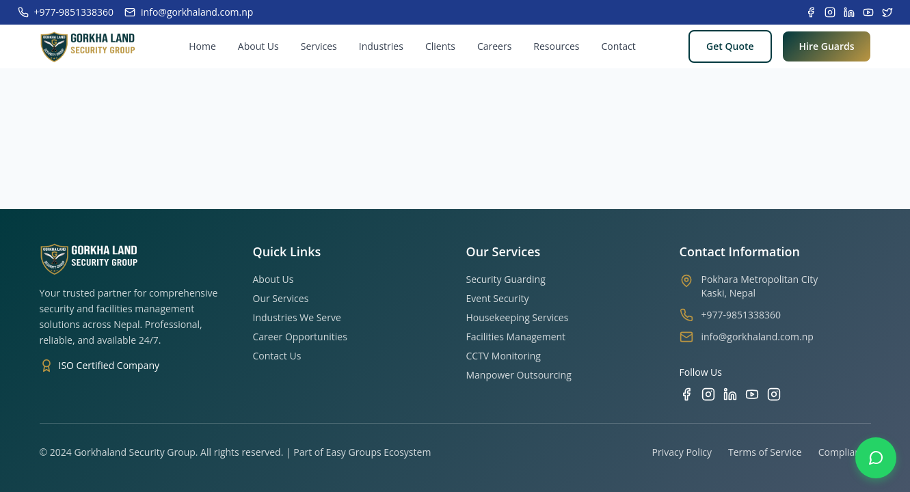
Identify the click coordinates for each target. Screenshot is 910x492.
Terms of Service (765, 452)
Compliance (844, 452)
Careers (494, 46)
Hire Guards (827, 46)
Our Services (281, 298)
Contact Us (277, 355)
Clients (440, 46)
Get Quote (729, 46)
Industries (381, 46)
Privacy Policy (682, 452)
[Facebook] (686, 394)
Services (319, 46)
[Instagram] (708, 394)
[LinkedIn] (730, 394)
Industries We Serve (297, 317)
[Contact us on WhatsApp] (875, 457)
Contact (618, 46)
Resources (556, 46)
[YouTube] (752, 394)
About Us (258, 46)
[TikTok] (774, 394)
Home (202, 46)
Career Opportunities (300, 336)
